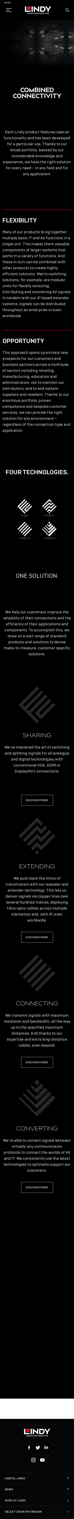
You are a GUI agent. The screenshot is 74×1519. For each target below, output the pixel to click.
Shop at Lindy (15, 1500)
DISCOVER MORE (37, 800)
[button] (67, 10)
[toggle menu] (7, 10)
